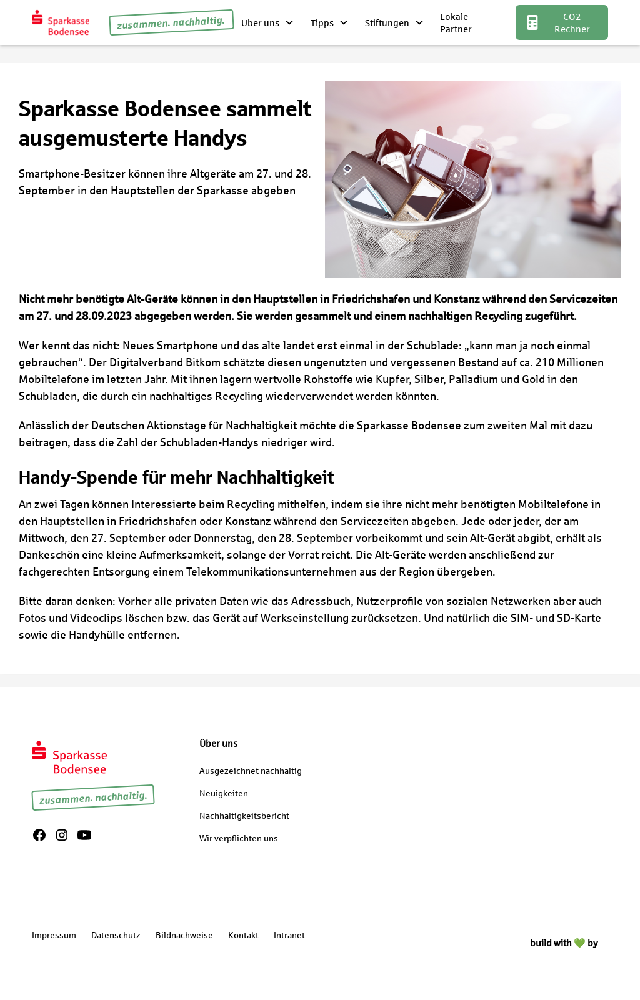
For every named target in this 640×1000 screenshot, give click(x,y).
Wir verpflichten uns (238, 837)
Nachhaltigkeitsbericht (244, 815)
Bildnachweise (184, 934)
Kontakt (243, 934)
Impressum (54, 934)
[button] (268, 22)
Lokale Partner (456, 22)
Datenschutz (116, 934)
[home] (60, 22)
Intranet (289, 934)
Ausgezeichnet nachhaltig (250, 770)
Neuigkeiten (223, 793)
